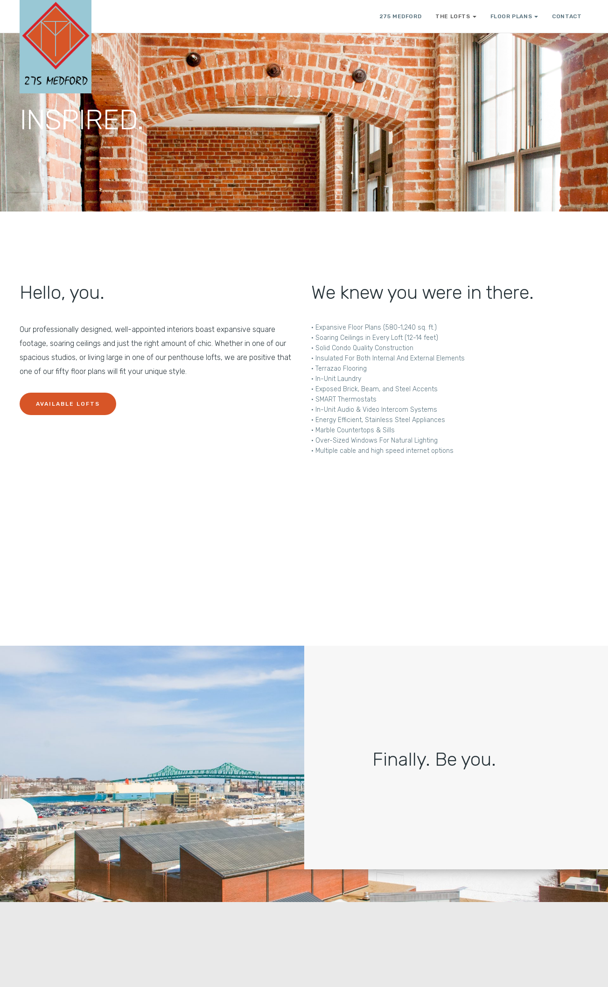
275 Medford (400, 16)
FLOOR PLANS (514, 16)
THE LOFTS (455, 16)
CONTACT (566, 16)
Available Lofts (68, 404)
